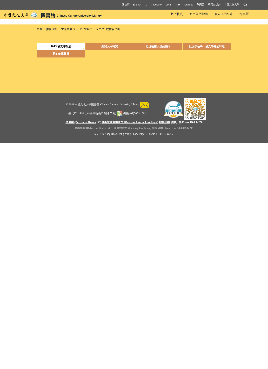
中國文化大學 (231, 4)
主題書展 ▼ (68, 79)
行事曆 (244, 14)
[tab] (61, 97)
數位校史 (177, 14)
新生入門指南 (198, 14)
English (137, 4)
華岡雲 (200, 4)
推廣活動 (51, 79)
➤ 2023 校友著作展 (108, 79)
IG (146, 4)
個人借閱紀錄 (223, 14)
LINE (168, 4)
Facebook (156, 4)
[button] (246, 5)
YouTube (188, 4)
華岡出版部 (214, 4)
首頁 (39, 79)
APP (177, 4)
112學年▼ (85, 79)
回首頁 (126, 4)
